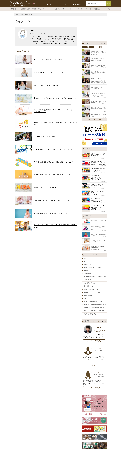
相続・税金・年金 (59, 9)
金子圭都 (104, 95)
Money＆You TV (88, 259)
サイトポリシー (85, 451)
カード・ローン (47, 9)
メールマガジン (65, 4)
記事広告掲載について (69, 449)
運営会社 (56, 449)
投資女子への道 (88, 288)
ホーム (17, 14)
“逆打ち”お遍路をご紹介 (90, 306)
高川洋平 (94, 342)
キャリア (69, 9)
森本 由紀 (104, 114)
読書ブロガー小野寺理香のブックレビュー (95, 300)
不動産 (34, 9)
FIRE (85, 256)
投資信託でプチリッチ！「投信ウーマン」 (95, 285)
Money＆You (103, 155)
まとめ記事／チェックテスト (91, 277)
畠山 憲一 (104, 66)
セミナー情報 (106, 9)
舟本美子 (104, 219)
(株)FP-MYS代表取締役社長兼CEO (99, 322)
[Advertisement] (94, 29)
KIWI (105, 108)
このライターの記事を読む (94, 333)
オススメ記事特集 (95, 9)
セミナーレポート (88, 274)
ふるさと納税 (87, 268)
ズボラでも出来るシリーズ (91, 282)
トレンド (76, 9)
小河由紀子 (104, 101)
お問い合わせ (79, 4)
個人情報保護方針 (64, 451)
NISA (85, 253)
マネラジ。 (87, 265)
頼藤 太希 (104, 82)
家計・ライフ (15, 9)
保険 (39, 9)
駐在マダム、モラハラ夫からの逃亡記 (94, 303)
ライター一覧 (24, 14)
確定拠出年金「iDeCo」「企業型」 (93, 262)
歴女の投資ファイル (89, 279)
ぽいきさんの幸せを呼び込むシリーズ (94, 294)
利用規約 (74, 451)
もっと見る (103, 43)
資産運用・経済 (25, 9)
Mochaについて (51, 4)
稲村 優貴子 (104, 88)
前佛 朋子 (104, 54)
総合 (88, 47)
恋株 (85, 291)
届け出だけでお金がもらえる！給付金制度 (95, 271)
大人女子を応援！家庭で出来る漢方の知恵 (95, 297)
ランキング (84, 9)
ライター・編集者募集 (37, 451)
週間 (100, 47)
